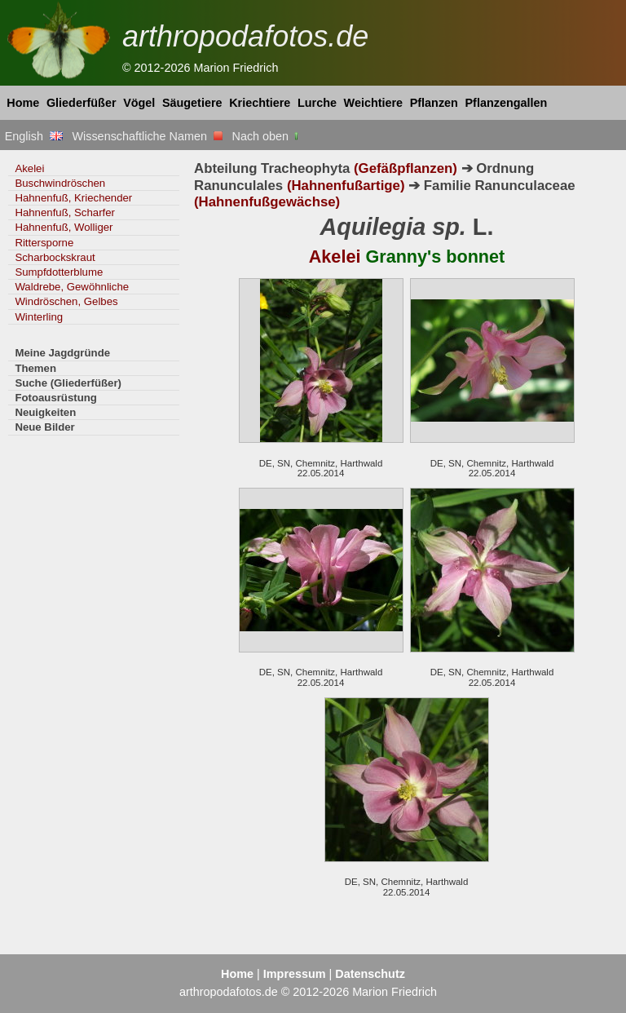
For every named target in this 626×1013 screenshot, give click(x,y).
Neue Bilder (44, 427)
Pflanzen (434, 102)
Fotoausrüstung (55, 397)
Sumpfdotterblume (59, 272)
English (34, 136)
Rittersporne (44, 243)
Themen (35, 368)
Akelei (29, 168)
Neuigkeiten (45, 412)
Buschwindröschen (60, 183)
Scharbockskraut (55, 257)
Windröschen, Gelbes (66, 301)
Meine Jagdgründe (62, 353)
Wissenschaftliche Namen (147, 136)
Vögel (139, 102)
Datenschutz (370, 973)
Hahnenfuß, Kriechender (73, 198)
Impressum (294, 973)
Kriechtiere (259, 102)
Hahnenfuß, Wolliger (63, 227)
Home (23, 102)
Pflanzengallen (506, 102)
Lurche (317, 102)
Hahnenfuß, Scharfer (65, 212)
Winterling (39, 317)
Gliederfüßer (81, 102)
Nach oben (267, 136)
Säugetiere (192, 102)
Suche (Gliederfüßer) (68, 383)
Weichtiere (373, 102)
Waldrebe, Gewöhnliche (72, 287)
